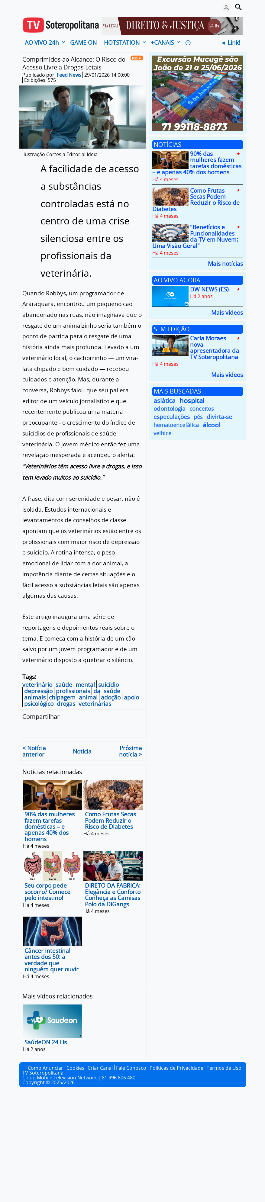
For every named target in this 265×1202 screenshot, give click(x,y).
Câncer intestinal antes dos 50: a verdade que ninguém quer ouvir (51, 960)
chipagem (62, 697)
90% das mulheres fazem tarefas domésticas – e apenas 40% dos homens (49, 827)
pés (198, 416)
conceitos (201, 408)
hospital (192, 400)
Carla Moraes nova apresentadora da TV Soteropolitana (214, 348)
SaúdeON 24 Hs (45, 1042)
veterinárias (95, 704)
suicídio (108, 685)
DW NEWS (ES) (209, 289)
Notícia (82, 751)
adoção (111, 697)
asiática (165, 400)
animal (88, 697)
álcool (211, 425)
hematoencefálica (176, 425)
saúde (64, 685)
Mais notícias (225, 263)
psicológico (38, 704)
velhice (162, 433)
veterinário (37, 685)
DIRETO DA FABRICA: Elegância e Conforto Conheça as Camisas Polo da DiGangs (113, 895)
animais (35, 697)
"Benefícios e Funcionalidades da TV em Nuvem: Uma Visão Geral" (195, 236)
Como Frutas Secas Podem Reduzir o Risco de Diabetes (110, 821)
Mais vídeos (227, 312)
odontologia (170, 409)
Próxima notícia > (130, 751)
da (96, 691)
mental (85, 685)
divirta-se (219, 417)
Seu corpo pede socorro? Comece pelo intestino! (47, 892)
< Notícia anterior (34, 751)
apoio (131, 697)
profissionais (73, 691)
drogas (66, 704)
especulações (172, 417)
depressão (38, 691)
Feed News (69, 75)
